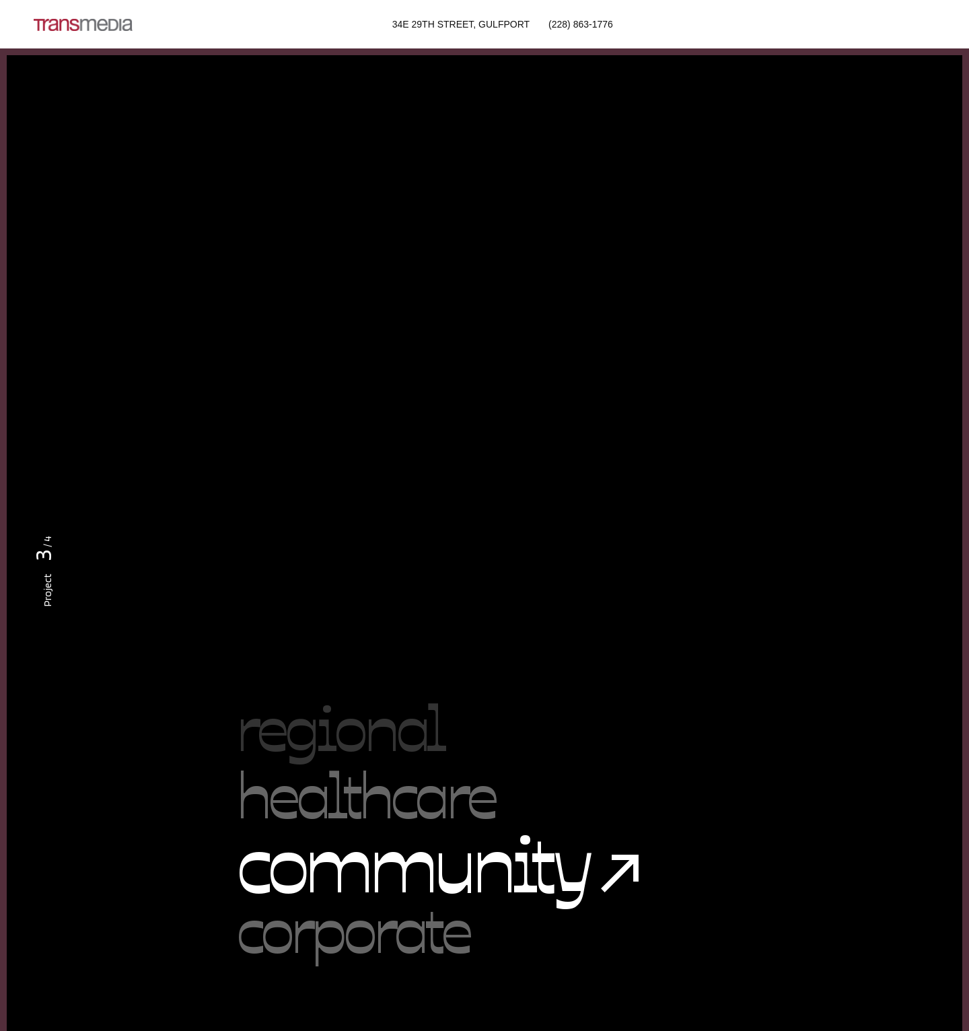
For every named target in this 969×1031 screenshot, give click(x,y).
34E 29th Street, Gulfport (461, 24)
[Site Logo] (83, 23)
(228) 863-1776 (580, 24)
